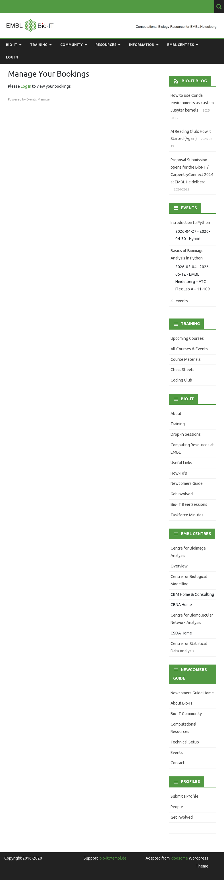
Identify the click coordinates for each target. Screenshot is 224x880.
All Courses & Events (189, 349)
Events (177, 752)
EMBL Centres (180, 45)
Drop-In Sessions (186, 434)
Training (38, 45)
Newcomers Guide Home (192, 693)
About (176, 413)
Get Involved (182, 494)
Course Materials (186, 359)
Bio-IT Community (186, 713)
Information (141, 45)
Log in (12, 57)
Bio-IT (11, 45)
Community (71, 45)
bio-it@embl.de (112, 858)
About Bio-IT (182, 703)
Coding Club (181, 380)
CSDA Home (181, 633)
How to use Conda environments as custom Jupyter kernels (192, 102)
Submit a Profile (184, 796)
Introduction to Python (190, 222)
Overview (179, 566)
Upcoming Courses (187, 338)
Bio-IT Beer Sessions (189, 504)
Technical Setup (185, 742)
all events (179, 301)
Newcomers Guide (187, 483)
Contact (177, 762)
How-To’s (179, 473)
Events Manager (38, 99)
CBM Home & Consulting (192, 594)
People (177, 806)
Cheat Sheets (182, 369)
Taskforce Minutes (187, 515)
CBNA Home (181, 604)
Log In (26, 86)
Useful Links (181, 462)
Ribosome (179, 858)
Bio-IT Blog (194, 81)
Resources (106, 45)
